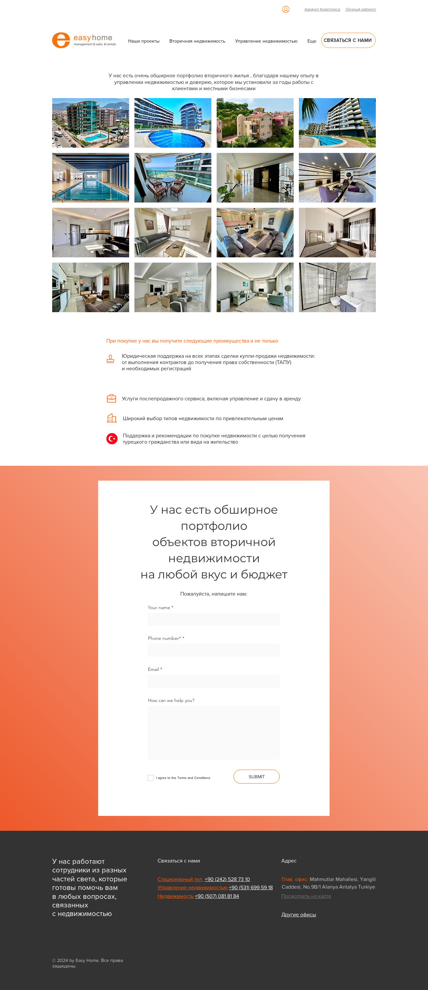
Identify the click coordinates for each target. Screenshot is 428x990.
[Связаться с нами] (348, 40)
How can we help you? (171, 700)
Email (153, 669)
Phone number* (164, 638)
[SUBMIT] (256, 777)
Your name (159, 607)
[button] (312, 41)
